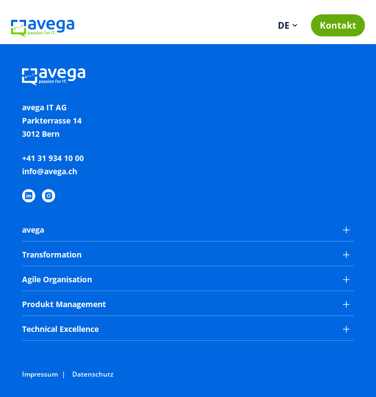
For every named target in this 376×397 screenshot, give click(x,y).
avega (186, 229)
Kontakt (338, 25)
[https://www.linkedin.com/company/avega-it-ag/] (28, 195)
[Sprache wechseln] (288, 25)
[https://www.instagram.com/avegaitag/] (48, 195)
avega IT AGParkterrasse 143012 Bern (52, 120)
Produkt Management (186, 304)
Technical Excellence (186, 329)
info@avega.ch (49, 171)
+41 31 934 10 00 (53, 158)
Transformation (186, 254)
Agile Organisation (186, 279)
